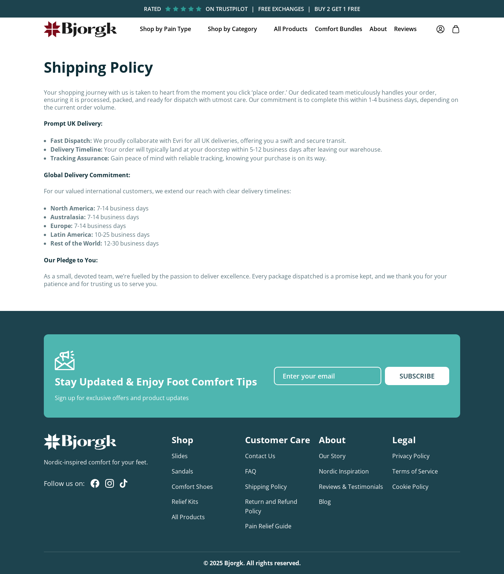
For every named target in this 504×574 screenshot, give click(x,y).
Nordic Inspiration (344, 471)
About (378, 29)
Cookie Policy (410, 487)
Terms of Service (415, 471)
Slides (180, 456)
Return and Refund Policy (271, 506)
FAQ (250, 471)
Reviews (405, 29)
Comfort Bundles (338, 29)
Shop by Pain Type (165, 29)
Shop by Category (232, 29)
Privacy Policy (410, 456)
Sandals (182, 471)
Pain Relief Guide (268, 526)
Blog (325, 502)
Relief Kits (185, 502)
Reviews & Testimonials (351, 487)
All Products (291, 29)
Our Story (332, 456)
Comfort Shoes (192, 487)
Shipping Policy (266, 487)
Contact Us (260, 456)
